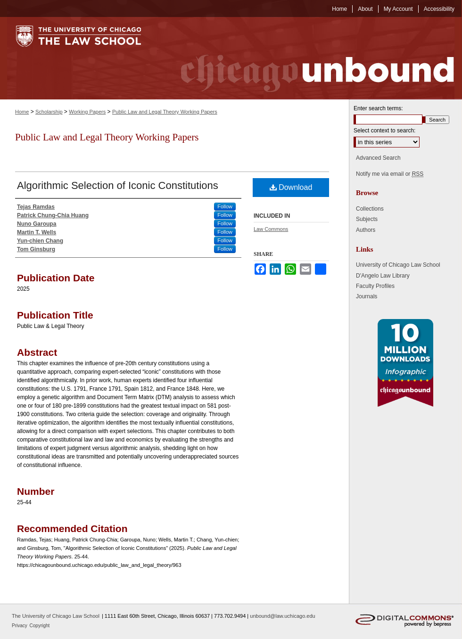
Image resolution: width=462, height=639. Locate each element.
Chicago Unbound (309, 58)
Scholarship (48, 112)
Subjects (367, 219)
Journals (366, 296)
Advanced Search (378, 158)
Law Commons (271, 229)
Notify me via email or (389, 174)
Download (291, 187)
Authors (365, 230)
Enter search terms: (378, 108)
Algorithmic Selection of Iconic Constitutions (117, 185)
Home (22, 112)
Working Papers (87, 112)
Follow (224, 206)
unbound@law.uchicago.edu (282, 616)
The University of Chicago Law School (55, 616)
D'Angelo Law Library (383, 275)
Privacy (20, 625)
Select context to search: (384, 130)
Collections (370, 208)
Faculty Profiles (375, 286)
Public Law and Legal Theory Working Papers (164, 112)
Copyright (40, 625)
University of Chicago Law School (398, 265)
